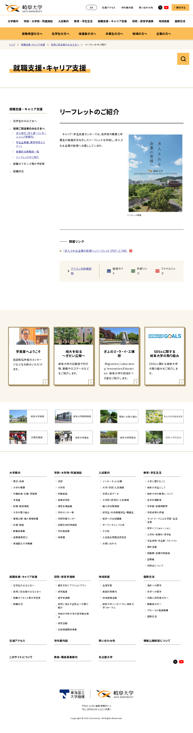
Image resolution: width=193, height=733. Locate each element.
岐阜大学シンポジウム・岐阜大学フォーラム (118, 605)
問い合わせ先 (146, 7)
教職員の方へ (154, 604)
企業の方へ (163, 33)
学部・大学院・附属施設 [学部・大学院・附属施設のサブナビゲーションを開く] (38, 21)
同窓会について (155, 565)
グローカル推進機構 (157, 610)
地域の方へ (139, 33)
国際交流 (149, 577)
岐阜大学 (23, 8)
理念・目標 (18, 481)
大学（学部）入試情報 (113, 487)
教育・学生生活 (153, 472)
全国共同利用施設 (67, 524)
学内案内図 (127, 7)
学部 (60, 481)
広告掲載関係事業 (67, 629)
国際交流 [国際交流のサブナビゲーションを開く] (180, 21)
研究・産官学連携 (64, 577)
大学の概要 (19, 487)
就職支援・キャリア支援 (33, 44)
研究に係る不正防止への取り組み (73, 605)
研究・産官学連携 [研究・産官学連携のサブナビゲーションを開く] (142, 21)
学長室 (16, 499)
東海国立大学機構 (22, 543)
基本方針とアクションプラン (72, 585)
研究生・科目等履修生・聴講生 (118, 512)
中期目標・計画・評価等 (25, 493)
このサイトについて (20, 657)
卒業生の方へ (114, 33)
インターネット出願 (112, 481)
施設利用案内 (110, 591)
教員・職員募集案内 (66, 657)
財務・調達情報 (21, 506)
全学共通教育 (154, 499)
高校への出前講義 (112, 518)
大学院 (61, 487)
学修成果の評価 (155, 512)
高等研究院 (64, 499)
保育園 (61, 537)
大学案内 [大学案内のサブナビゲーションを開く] (13, 21)
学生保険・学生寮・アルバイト (162, 540)
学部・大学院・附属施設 (68, 472)
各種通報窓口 (20, 537)
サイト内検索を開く (183, 59)
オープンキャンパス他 (114, 524)
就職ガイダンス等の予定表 (29, 164)
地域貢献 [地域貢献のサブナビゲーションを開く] (164, 21)
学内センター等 (66, 512)
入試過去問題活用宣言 (114, 537)
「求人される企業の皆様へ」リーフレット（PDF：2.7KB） (95, 251)
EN (91, 7)
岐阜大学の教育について (160, 493)
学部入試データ (111, 493)
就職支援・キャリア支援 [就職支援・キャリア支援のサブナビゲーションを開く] (112, 21)
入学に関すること (156, 481)
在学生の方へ (60, 33)
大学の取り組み (21, 512)
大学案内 (15, 472)
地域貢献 (104, 577)
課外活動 (152, 546)
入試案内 (104, 472)
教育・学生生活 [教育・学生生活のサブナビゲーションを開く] (83, 21)
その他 (106, 531)
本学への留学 (154, 591)
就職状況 (18, 171)
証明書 (150, 559)
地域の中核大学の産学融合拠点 (73, 615)
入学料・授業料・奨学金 (159, 534)
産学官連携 (64, 597)
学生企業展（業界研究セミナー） (30, 144)
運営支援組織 (65, 506)
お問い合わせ (110, 543)
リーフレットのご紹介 (27, 157)
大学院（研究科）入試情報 (116, 499)
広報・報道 (18, 524)
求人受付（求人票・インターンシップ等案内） (31, 135)
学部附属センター (67, 518)
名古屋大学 (106, 657)
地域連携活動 (110, 597)
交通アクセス (108, 7)
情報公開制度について (157, 640)
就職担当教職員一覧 (27, 151)
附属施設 (63, 493)
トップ (12, 44)
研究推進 (63, 591)
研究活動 (63, 623)
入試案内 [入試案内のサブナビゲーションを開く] (63, 21)
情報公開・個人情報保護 (25, 518)
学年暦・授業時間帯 (157, 506)
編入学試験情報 (111, 506)
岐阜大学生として (156, 487)
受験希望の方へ (32, 33)
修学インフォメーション (159, 528)
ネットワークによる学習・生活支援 (162, 520)
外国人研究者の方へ (158, 597)
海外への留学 (154, 585)
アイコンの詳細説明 (81, 271)
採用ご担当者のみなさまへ (65, 44)
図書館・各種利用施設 (158, 553)
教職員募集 (19, 531)
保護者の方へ (87, 33)
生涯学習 (107, 585)
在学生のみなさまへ (25, 121)
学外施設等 (64, 531)
